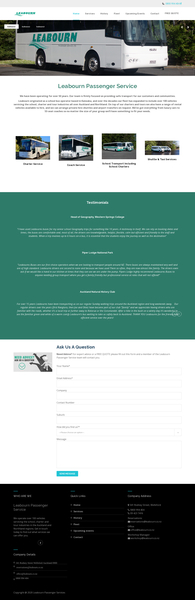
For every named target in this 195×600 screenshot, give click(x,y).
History (104, 13)
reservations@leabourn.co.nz (29, 567)
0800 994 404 (172, 3)
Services (90, 13)
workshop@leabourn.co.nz (144, 538)
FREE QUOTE (172, 13)
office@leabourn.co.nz (26, 574)
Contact (154, 13)
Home (76, 13)
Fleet (117, 13)
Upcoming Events (135, 13)
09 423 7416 (136, 513)
